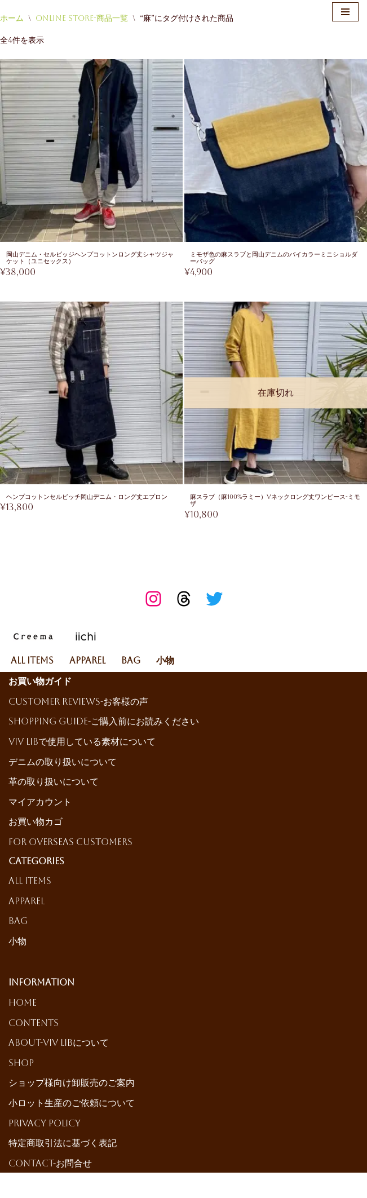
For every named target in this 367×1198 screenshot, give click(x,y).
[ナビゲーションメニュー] (345, 11)
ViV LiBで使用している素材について (82, 743)
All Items (32, 662)
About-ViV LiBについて (58, 1044)
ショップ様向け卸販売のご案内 (71, 1085)
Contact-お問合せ (50, 1165)
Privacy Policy (44, 1125)
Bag (130, 662)
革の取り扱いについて (53, 783)
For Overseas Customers (70, 843)
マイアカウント (40, 803)
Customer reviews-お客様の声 (78, 703)
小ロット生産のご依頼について (71, 1104)
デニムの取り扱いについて (62, 763)
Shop (21, 1064)
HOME (22, 1004)
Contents (33, 1024)
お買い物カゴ (35, 823)
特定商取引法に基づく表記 (62, 1144)
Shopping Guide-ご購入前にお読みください (103, 723)
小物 (165, 662)
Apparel (87, 662)
